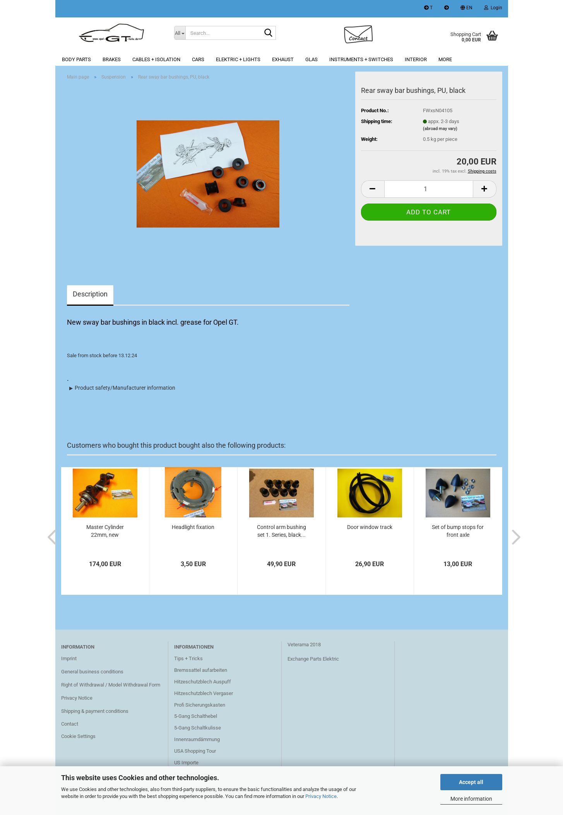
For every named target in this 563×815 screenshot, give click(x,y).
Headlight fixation (193, 527)
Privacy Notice (321, 796)
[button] (466, 8)
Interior (416, 59)
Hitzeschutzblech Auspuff (202, 682)
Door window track (369, 527)
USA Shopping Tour (195, 751)
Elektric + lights (238, 59)
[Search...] (179, 33)
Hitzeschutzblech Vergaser (203, 693)
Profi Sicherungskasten (199, 705)
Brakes (112, 59)
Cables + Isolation (156, 59)
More (445, 59)
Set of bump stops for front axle (458, 531)
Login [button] (493, 7)
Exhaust (283, 59)
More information (471, 799)
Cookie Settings (78, 736)
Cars (198, 59)
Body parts (76, 59)
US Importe (186, 762)
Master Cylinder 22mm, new (105, 531)
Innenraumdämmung (197, 739)
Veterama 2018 (304, 644)
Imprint (69, 658)
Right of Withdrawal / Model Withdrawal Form (110, 685)
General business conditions (92, 672)
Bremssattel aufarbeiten (200, 670)
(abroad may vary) (440, 128)
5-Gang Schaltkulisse (197, 728)
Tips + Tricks (188, 658)
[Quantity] (428, 189)
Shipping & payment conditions (94, 711)
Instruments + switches (361, 59)
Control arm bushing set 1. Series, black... (281, 531)
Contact (69, 724)
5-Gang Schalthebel (195, 716)
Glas (311, 59)
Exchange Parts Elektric (313, 659)
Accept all (471, 782)
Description (90, 294)
